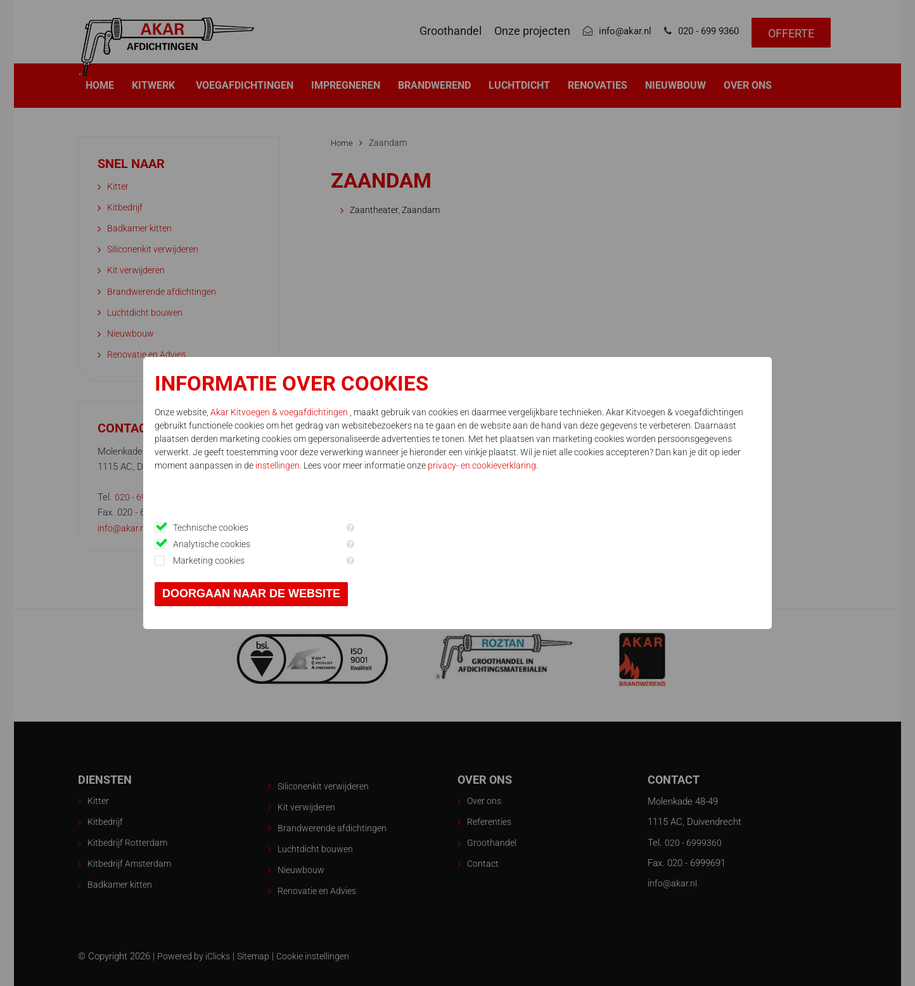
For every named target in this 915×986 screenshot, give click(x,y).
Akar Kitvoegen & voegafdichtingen (370, 412)
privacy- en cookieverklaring (537, 492)
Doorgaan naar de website (341, 593)
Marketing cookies (299, 560)
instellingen (332, 492)
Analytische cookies (301, 544)
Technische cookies (300, 527)
